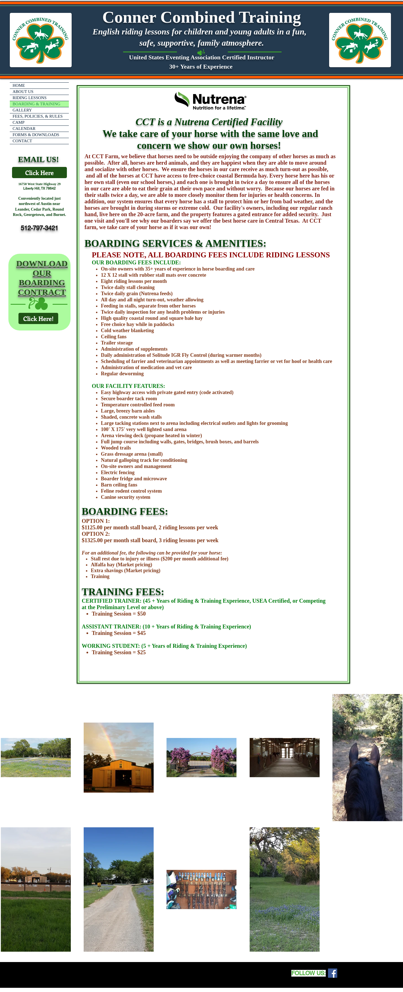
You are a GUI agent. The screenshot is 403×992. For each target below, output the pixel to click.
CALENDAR (24, 128)
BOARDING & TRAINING (36, 104)
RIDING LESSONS (29, 98)
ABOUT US (23, 91)
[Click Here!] (38, 318)
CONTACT (22, 141)
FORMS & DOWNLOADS (36, 134)
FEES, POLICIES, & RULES (38, 116)
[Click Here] (39, 172)
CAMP (19, 122)
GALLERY (22, 110)
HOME (19, 85)
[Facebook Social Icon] (332, 973)
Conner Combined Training (201, 17)
